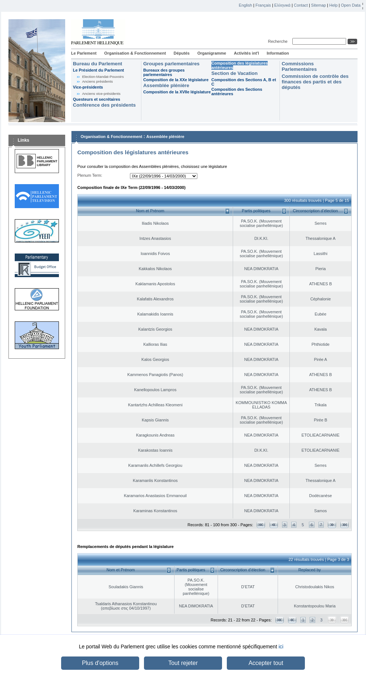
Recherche (279, 41)
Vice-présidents (88, 87)
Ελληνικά (282, 5)
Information (278, 53)
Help (333, 5)
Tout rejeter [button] (183, 663)
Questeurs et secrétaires (96, 99)
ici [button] (280, 646)
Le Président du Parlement (98, 70)
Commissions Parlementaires (299, 66)
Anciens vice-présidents (101, 94)
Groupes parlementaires (171, 63)
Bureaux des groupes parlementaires (163, 72)
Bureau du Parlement (97, 63)
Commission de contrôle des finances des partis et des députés (315, 81)
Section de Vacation (234, 73)
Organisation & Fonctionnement (135, 53)
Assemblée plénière (166, 85)
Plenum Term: (89, 175)
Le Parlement (83, 53)
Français (263, 5)
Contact (301, 5)
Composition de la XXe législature (175, 79)
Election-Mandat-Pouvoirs (103, 77)
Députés (182, 53)
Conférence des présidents (104, 105)
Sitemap (318, 5)
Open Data (350, 5)
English (245, 5)
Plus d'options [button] (100, 663)
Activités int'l (246, 53)
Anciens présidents (97, 81)
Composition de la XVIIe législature (177, 92)
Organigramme (211, 53)
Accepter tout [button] (266, 663)
